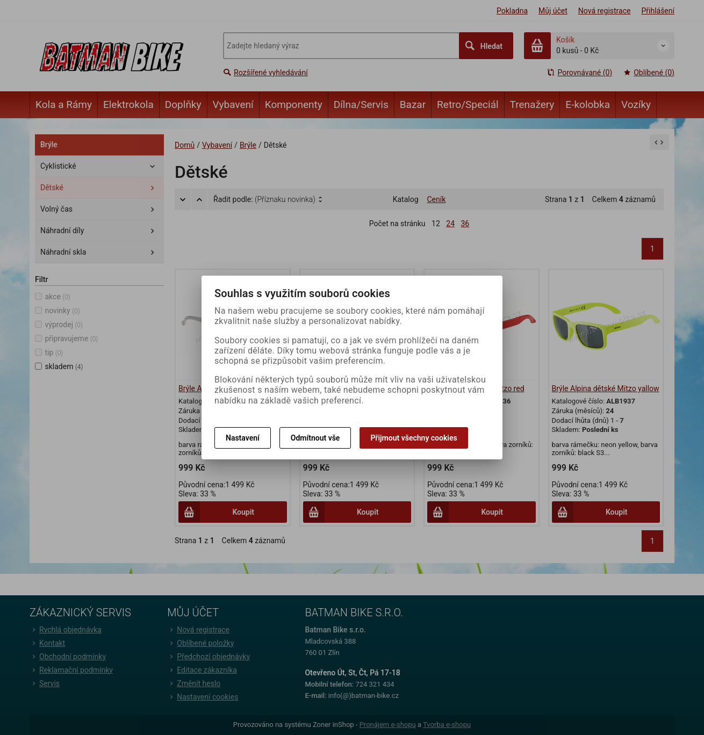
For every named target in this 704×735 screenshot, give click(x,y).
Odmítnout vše (315, 438)
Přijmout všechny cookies (413, 438)
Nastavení (243, 438)
